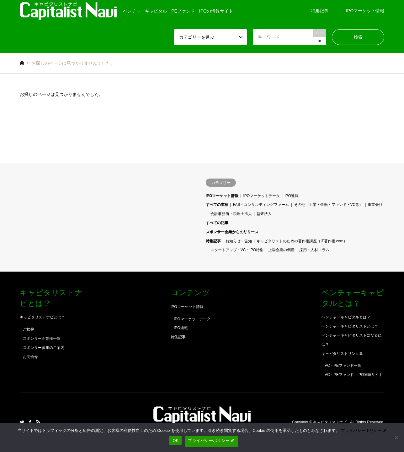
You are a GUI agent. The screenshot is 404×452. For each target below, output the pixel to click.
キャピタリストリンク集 (342, 353)
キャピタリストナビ (330, 422)
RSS (38, 422)
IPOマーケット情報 (365, 10)
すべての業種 (217, 204)
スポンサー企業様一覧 (42, 338)
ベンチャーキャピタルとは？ (346, 317)
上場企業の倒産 (281, 250)
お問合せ (30, 357)
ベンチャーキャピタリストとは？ (350, 326)
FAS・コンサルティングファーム (261, 204)
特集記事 (319, 10)
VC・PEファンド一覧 (343, 365)
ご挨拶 (28, 329)
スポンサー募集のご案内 (43, 347)
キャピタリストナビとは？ (42, 317)
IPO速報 (291, 196)
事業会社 (375, 204)
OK (175, 440)
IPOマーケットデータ (261, 196)
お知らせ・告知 (239, 241)
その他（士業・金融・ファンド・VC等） (328, 204)
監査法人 (264, 214)
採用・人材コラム (314, 250)
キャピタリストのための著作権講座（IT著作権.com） (302, 241)
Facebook (30, 422)
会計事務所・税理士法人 (231, 214)
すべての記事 (217, 223)
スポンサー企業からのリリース (232, 232)
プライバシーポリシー (364, 430)
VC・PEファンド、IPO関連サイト (354, 374)
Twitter (22, 422)
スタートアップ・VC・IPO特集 (236, 250)
